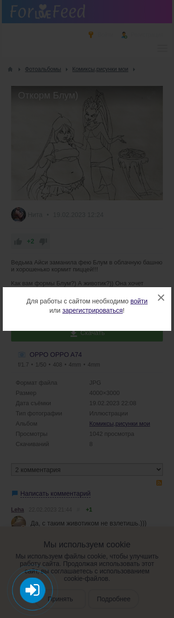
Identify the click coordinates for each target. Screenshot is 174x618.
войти (139, 301)
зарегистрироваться (92, 310)
